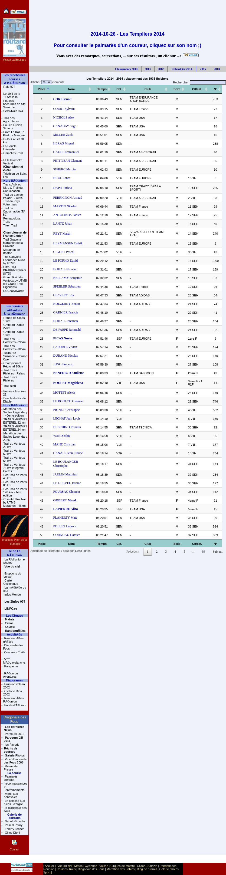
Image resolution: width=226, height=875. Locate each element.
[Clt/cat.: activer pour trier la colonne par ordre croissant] (197, 89)
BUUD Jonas (62, 178)
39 (203, 551)
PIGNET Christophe (66, 410)
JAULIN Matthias (65, 474)
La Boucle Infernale (10, 147)
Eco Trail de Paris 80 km (15, 483)
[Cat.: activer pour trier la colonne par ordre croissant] (119, 89)
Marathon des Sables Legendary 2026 (15, 436)
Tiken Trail (10, 225)
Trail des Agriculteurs (11, 119)
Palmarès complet (11, 778)
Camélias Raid (13, 153)
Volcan (103, 865)
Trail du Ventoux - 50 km (15, 452)
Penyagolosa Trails (12, 220)
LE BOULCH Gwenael (68, 401)
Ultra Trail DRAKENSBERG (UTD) (14, 270)
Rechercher (199, 82)
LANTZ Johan (62, 223)
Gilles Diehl (12, 832)
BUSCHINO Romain (67, 427)
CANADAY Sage (64, 126)
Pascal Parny (13, 825)
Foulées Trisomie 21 (14, 393)
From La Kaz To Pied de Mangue (14, 133)
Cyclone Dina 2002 (12, 693)
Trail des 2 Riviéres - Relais (14, 372)
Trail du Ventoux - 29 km (15, 445)
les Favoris (11, 744)
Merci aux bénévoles (11, 795)
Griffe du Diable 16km (13, 333)
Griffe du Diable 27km (13, 326)
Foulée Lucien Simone (12, 126)
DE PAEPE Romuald (67, 330)
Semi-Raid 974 (13, 111)
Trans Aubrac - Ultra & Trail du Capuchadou (13, 187)
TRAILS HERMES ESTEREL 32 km (15, 421)
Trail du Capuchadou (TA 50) (14, 211)
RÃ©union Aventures (10, 675)
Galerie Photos (14, 755)
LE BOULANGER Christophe (65, 464)
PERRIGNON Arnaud (67, 198)
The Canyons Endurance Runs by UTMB (14, 260)
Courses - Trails (14, 652)
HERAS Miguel (63, 143)
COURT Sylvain (64, 109)
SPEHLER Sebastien (67, 286)
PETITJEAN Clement (67, 161)
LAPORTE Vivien (65, 347)
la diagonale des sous (15, 809)
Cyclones (91, 865)
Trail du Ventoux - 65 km (15, 459)
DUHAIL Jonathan (65, 321)
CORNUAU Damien (66, 535)
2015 (202, 68)
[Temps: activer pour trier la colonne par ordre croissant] (102, 89)
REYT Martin (62, 233)
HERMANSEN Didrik (68, 243)
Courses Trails (66, 869)
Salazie (9, 627)
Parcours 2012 (14, 733)
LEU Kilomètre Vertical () (13, 164)
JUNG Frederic (63, 364)
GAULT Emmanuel (66, 152)
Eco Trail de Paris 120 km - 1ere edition (15, 492)
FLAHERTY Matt (65, 517)
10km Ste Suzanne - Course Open (15, 356)
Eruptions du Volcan (12, 575)
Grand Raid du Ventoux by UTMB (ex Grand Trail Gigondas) (15, 282)
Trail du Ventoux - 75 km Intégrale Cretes (15, 468)
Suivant (217, 551)
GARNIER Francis (65, 312)
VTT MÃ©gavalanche (14, 661)
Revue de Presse (11, 768)
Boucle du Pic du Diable (14, 400)
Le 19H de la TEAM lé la (11, 95)
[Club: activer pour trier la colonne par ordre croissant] (148, 89)
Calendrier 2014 (181, 68)
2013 (148, 68)
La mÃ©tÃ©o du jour (14, 589)
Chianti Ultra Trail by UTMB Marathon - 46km (14, 502)
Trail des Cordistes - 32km (14, 347)
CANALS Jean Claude (68, 453)
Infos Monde (12, 594)
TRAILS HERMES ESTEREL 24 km (15, 428)
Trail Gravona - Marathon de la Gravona (13, 243)
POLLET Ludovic (65, 526)
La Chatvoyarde (13, 290)
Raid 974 (9, 86)
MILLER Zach (63, 135)
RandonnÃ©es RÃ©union (13, 700)
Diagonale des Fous (13, 647)
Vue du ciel (65, 865)
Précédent (132, 551)
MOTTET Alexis (64, 392)
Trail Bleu (10, 385)
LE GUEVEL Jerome (67, 483)
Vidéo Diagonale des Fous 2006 (15, 761)
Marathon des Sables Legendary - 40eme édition (15, 412)
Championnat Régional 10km (13, 365)
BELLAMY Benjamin (67, 278)
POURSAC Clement (66, 492)
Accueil (49, 865)
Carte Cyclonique (10, 582)
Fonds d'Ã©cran (15, 705)
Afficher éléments (46, 82)
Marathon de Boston (11, 251)
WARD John (61, 436)
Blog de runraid (147, 869)
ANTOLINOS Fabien (67, 215)
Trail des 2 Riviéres (10, 379)
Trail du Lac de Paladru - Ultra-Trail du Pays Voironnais (13, 199)
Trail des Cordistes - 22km (14, 340)
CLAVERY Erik (63, 295)
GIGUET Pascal (63, 252)
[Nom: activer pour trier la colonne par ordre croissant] (72, 89)
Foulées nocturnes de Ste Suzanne (14, 104)
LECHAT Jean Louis (66, 418)
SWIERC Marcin (64, 169)
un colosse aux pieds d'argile (14, 802)
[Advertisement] (127, 12)
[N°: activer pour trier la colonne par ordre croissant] (215, 89)
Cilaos (8, 623)
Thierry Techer (14, 828)
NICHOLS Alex (63, 117)
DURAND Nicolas (65, 355)
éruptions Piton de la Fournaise (14, 539)
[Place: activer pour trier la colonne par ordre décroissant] (42, 89)
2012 (161, 68)
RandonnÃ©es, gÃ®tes (14, 640)
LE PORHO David (65, 260)
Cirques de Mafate (122, 865)
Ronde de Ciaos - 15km (15, 319)
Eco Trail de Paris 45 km (15, 476)
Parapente (11, 666)
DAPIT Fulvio (62, 188)
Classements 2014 (126, 68)
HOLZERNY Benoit (66, 304)
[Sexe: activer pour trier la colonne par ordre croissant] (177, 89)
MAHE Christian (64, 444)
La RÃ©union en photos (14, 561)
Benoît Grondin (14, 821)
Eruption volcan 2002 (14, 686)
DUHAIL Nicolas (64, 269)
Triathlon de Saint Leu (15, 175)
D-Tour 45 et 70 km (13, 140)
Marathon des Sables (121, 869)
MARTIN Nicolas (65, 206)
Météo (78, 865)
